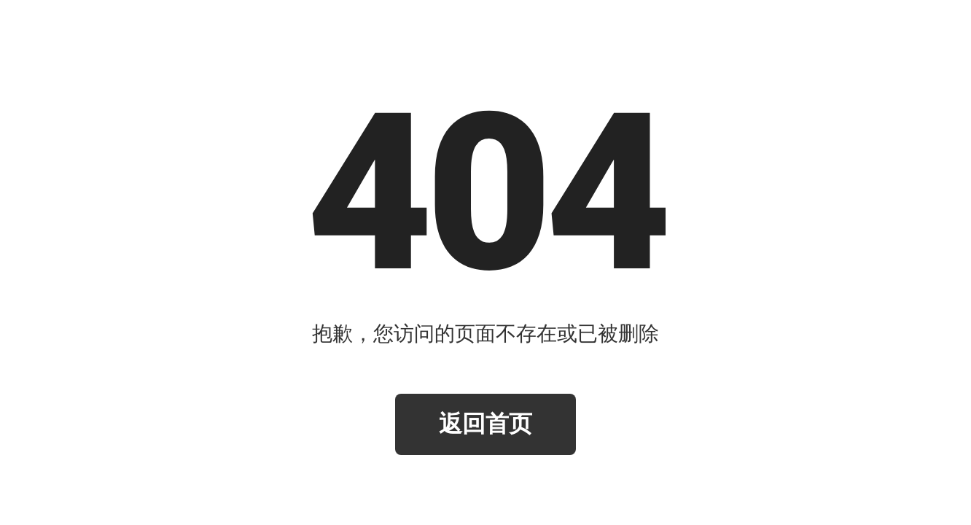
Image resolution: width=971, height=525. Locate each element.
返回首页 (485, 424)
